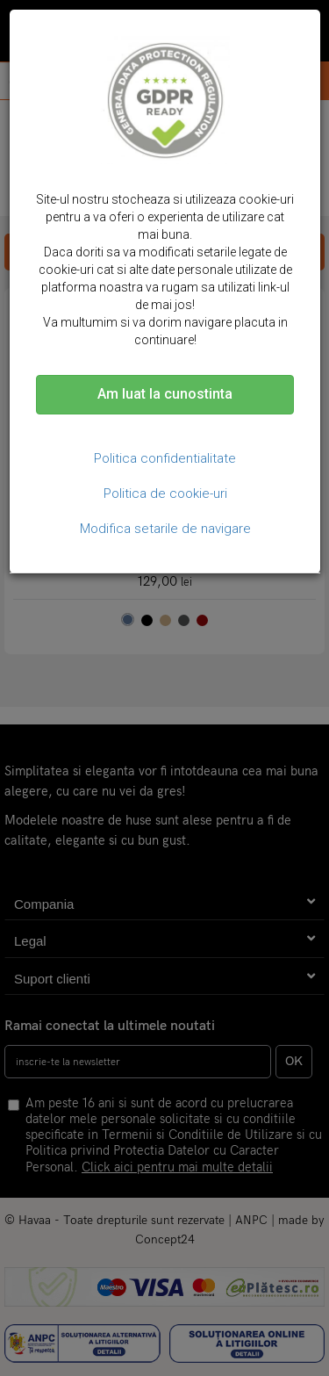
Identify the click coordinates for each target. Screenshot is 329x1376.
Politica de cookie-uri (165, 493)
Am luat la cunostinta (164, 393)
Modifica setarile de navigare (165, 529)
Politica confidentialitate (165, 458)
